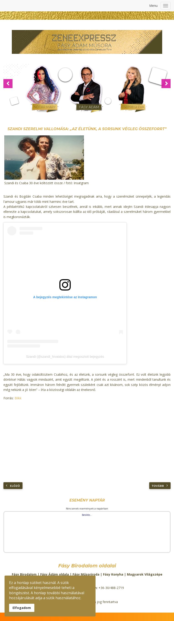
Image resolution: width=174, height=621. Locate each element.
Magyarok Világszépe (144, 574)
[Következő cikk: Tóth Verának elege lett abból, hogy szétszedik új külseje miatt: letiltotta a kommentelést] (160, 485)
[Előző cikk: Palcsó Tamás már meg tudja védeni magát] (13, 485)
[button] (8, 83)
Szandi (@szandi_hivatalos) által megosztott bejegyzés (65, 356)
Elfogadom (22, 608)
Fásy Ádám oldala (54, 574)
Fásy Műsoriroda (86, 574)
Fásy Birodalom (24, 574)
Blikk (18, 398)
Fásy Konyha (113, 574)
